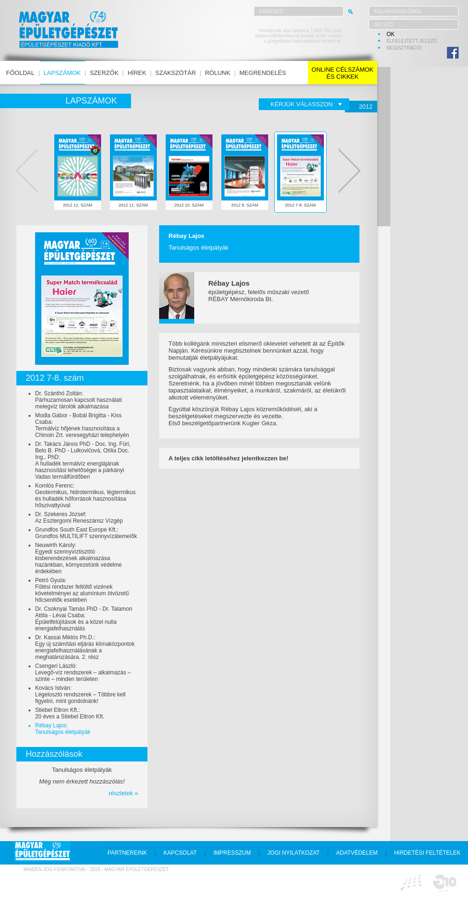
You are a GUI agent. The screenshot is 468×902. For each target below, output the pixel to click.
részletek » (123, 793)
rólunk (217, 72)
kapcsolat (180, 853)
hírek (137, 72)
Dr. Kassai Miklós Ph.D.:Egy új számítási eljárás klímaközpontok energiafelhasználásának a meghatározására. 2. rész (85, 647)
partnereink (127, 853)
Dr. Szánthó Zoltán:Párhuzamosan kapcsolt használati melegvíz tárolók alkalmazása (78, 400)
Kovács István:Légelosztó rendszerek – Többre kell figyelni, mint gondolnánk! (80, 694)
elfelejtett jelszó (412, 41)
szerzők (104, 72)
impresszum (232, 853)
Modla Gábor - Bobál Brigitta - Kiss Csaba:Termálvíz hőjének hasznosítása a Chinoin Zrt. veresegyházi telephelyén (82, 425)
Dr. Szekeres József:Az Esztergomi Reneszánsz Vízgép (79, 517)
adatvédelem (356, 853)
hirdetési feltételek (427, 853)
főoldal (20, 72)
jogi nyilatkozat (293, 853)
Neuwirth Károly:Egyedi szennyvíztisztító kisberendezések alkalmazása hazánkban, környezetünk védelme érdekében (78, 558)
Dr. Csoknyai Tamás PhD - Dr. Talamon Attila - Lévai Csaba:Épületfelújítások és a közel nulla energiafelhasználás (83, 619)
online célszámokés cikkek (342, 73)
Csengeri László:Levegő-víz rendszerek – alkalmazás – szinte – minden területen (83, 672)
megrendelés (263, 72)
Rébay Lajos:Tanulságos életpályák (62, 728)
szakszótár (175, 72)
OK (391, 34)
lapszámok (62, 72)
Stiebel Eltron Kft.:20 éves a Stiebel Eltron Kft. (69, 713)
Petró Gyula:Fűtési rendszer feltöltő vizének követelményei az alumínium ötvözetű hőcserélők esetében (82, 590)
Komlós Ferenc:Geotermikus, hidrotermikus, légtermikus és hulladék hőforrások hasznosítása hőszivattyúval (85, 495)
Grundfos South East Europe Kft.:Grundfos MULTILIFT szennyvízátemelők (86, 533)
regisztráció (404, 48)
